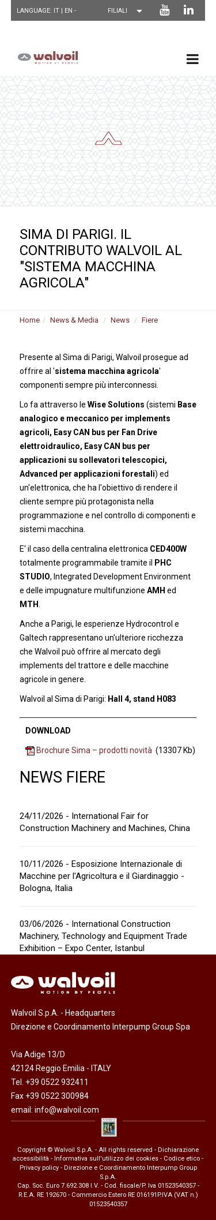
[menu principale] (192, 59)
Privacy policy (39, 1168)
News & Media (74, 320)
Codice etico (182, 1158)
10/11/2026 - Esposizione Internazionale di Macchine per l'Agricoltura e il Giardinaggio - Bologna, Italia (102, 876)
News (120, 320)
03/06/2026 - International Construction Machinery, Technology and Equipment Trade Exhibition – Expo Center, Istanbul (103, 936)
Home (30, 320)
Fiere (150, 320)
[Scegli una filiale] (128, 11)
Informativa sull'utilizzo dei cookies (106, 1158)
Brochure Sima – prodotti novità (94, 750)
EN (69, 10)
